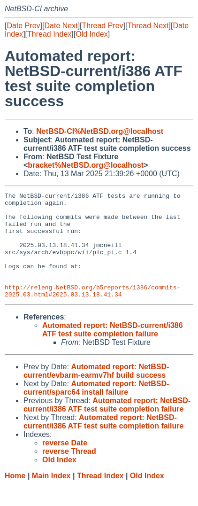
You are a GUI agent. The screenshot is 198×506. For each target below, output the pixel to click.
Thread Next (147, 26)
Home (15, 497)
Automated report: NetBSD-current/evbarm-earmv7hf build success (96, 392)
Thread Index (49, 34)
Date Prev (23, 26)
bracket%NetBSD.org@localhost (86, 165)
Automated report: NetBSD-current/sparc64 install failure (96, 409)
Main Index (51, 497)
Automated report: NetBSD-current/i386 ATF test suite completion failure (112, 351)
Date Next (60, 26)
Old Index (91, 34)
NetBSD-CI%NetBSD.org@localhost (99, 131)
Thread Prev (102, 26)
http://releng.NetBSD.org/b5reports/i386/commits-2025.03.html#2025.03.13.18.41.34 (92, 311)
